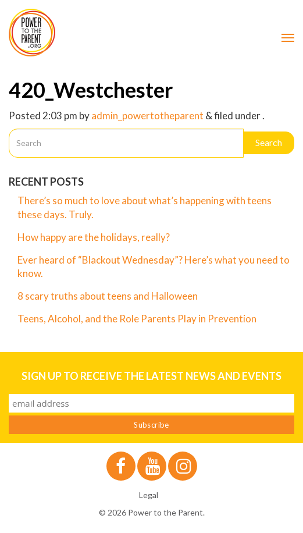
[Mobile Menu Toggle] (288, 37)
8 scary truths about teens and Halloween (107, 296)
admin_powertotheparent (147, 115)
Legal (148, 495)
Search (268, 142)
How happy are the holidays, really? (93, 237)
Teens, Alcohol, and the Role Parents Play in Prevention (136, 318)
